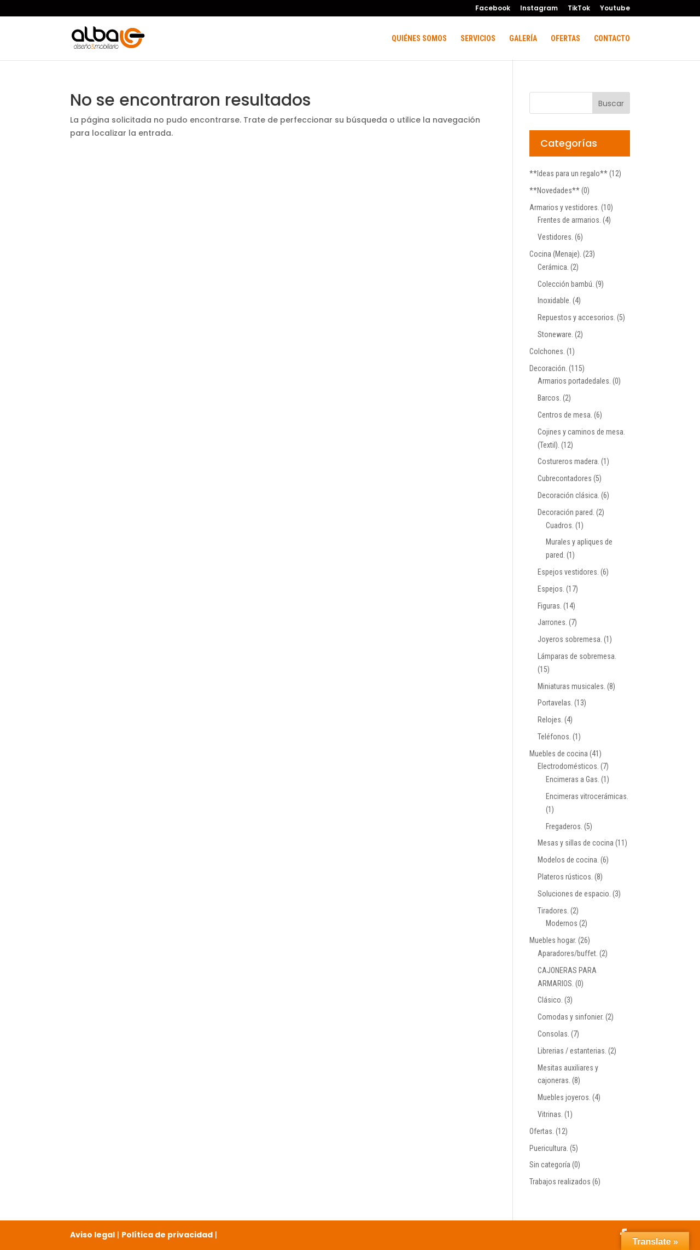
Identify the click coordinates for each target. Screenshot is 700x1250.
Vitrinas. (550, 1114)
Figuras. (550, 605)
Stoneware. (555, 334)
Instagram (539, 9)
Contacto (612, 38)
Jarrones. (552, 622)
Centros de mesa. (565, 414)
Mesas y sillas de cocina (576, 842)
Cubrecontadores (565, 478)
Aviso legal (92, 1234)
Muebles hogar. (552, 940)
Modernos (562, 923)
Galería (523, 38)
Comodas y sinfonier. (571, 1016)
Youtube (615, 9)
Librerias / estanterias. (572, 1050)
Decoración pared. (566, 512)
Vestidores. (555, 237)
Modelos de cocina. (568, 859)
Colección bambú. (566, 284)
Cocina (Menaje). (555, 254)
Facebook (492, 9)
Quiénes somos (419, 38)
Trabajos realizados (560, 1181)
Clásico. (550, 1000)
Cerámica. (553, 267)
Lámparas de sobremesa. (577, 656)
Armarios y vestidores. (564, 207)
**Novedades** (554, 190)
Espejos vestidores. (568, 572)
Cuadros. (560, 525)
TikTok (579, 9)
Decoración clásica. (568, 495)
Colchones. (547, 351)
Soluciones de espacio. (574, 893)
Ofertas (565, 38)
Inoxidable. (554, 300)
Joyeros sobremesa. (570, 639)
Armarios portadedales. (574, 381)
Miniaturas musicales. (571, 686)
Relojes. (550, 719)
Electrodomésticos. (568, 766)
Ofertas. (541, 1131)
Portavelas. (555, 702)
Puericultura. (548, 1148)
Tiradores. (553, 910)
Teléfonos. (554, 736)
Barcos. (549, 397)
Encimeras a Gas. (572, 779)
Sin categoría (549, 1164)
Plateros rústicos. (565, 876)
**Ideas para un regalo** (568, 173)
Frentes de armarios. (569, 220)
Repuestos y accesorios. (576, 317)
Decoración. (548, 368)
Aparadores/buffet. (568, 953)
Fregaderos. (564, 826)
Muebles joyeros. (564, 1097)
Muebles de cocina (558, 753)
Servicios (477, 38)
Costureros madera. (568, 461)
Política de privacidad (167, 1234)
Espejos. (551, 589)
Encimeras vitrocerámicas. (587, 796)
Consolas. (553, 1033)
